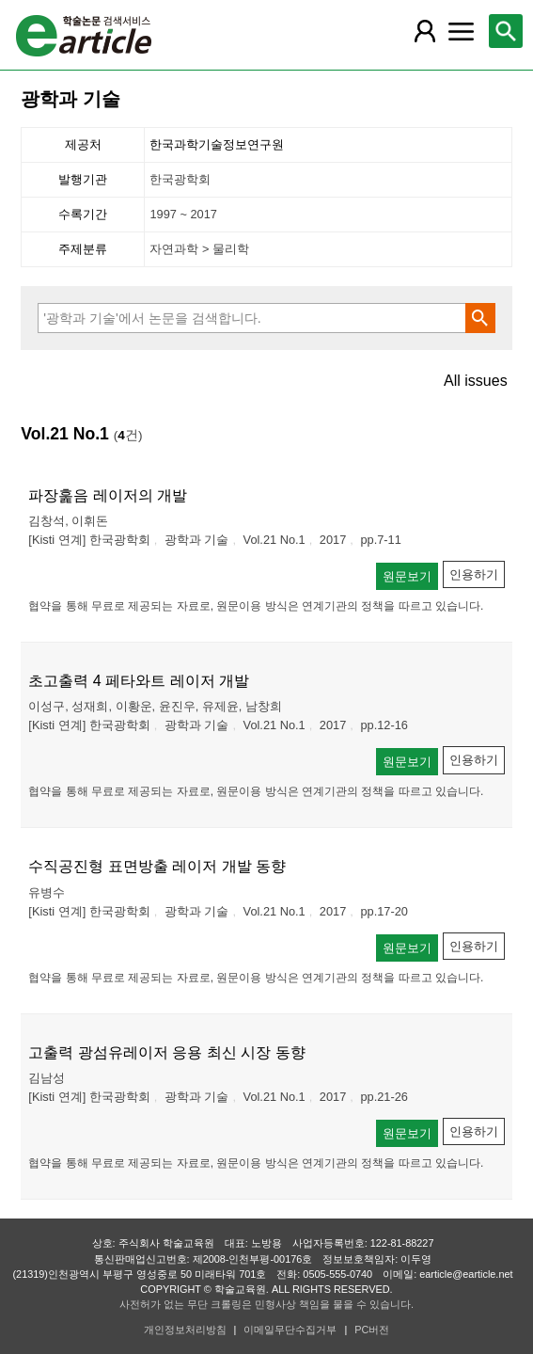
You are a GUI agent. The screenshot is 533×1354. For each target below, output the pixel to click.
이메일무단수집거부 (290, 1329)
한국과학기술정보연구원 (216, 144)
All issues (476, 381)
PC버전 (371, 1329)
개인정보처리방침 (185, 1329)
